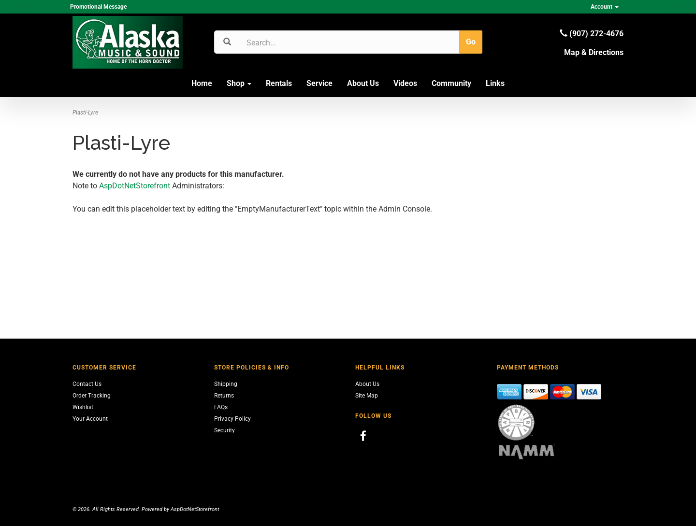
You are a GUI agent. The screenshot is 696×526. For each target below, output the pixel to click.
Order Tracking (91, 395)
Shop (239, 83)
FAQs (221, 407)
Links (495, 83)
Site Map (366, 395)
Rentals (279, 83)
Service (319, 83)
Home (201, 83)
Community (451, 83)
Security (224, 430)
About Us (363, 83)
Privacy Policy (232, 418)
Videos (405, 83)
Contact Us (87, 384)
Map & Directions (594, 52)
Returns (224, 395)
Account (605, 6)
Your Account (90, 418)
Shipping (225, 384)
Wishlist (82, 407)
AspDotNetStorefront (134, 185)
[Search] (293, 42)
